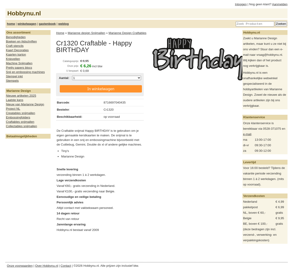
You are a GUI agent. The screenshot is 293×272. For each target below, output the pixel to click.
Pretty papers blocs (19, 67)
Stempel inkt (14, 76)
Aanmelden (280, 4)
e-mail (247, 134)
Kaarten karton (16, 54)
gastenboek (47, 23)
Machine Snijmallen (19, 63)
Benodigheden (16, 37)
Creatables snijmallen (20, 113)
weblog (63, 23)
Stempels (12, 80)
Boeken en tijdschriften (21, 41)
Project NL (13, 108)
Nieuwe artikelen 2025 (21, 95)
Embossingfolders (18, 117)
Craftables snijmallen (20, 121)
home (11, 23)
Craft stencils (15, 46)
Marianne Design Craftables (127, 33)
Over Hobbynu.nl (46, 265)
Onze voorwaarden (20, 265)
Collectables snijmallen (21, 126)
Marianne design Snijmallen (86, 33)
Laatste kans (14, 100)
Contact (65, 265)
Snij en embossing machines (25, 72)
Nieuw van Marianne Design (25, 104)
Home (60, 33)
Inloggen (241, 4)
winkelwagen (26, 23)
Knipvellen (13, 59)
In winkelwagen (100, 88)
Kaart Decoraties (17, 50)
